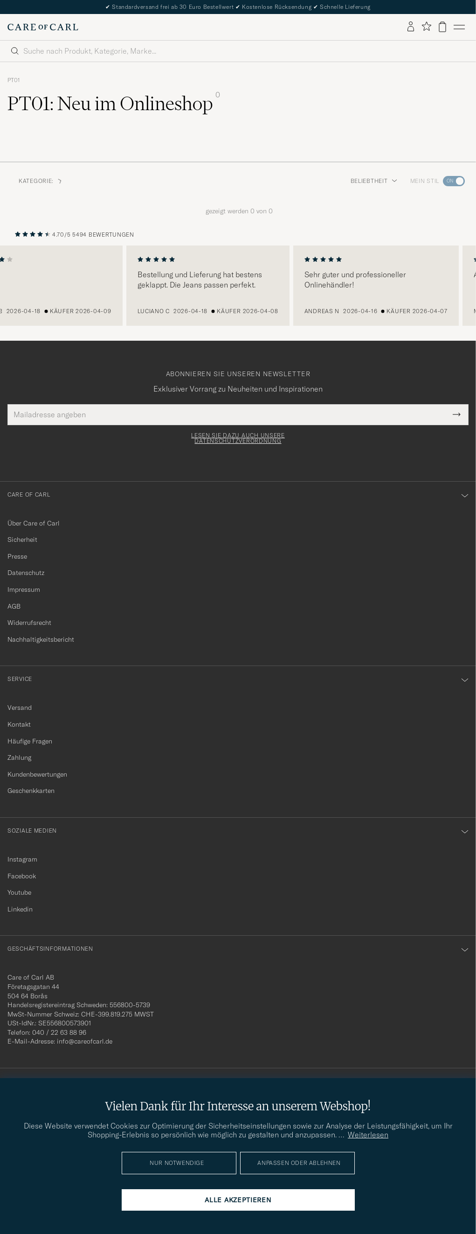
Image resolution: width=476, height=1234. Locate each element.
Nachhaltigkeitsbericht (40, 639)
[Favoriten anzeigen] (426, 26)
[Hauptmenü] (459, 27)
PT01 (13, 80)
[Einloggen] (410, 27)
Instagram (22, 859)
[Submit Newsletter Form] (456, 414)
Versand (19, 707)
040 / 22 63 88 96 (59, 1032)
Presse (17, 556)
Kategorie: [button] (41, 180)
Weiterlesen (368, 1134)
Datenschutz (25, 572)
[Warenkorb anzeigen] (442, 27)
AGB (14, 606)
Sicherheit (22, 539)
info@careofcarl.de (84, 1041)
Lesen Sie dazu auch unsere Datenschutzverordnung (238, 438)
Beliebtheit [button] (374, 180)
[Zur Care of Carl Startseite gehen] (42, 27)
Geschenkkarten (31, 790)
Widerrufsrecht (29, 622)
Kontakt (19, 724)
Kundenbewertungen (37, 774)
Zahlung (19, 757)
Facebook (21, 876)
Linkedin (20, 909)
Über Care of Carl (33, 523)
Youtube (19, 892)
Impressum (23, 589)
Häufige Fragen (29, 741)
